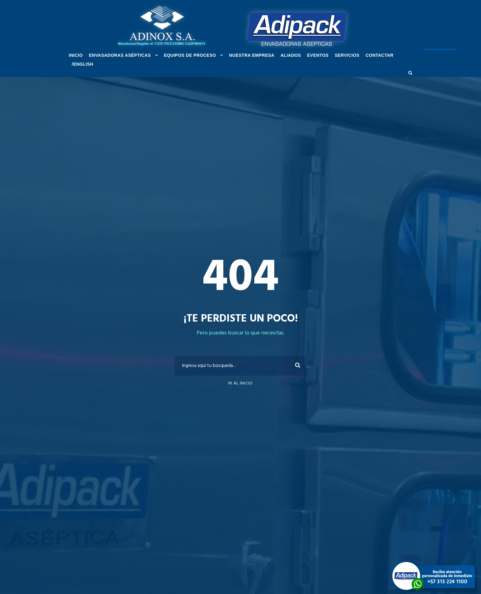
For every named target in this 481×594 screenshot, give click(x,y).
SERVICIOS (347, 55)
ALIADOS (290, 55)
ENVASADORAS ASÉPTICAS (120, 55)
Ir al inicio (240, 383)
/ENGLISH (82, 64)
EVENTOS (318, 55)
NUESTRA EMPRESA (252, 55)
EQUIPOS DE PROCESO (190, 55)
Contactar (380, 55)
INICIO (76, 55)
